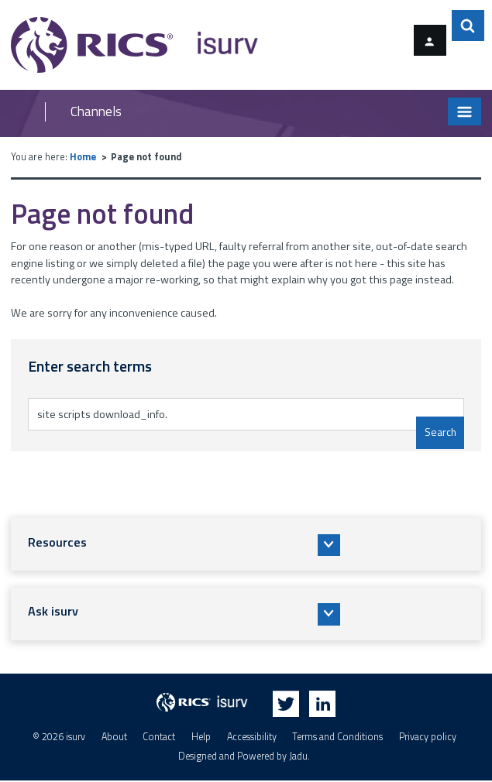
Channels (96, 112)
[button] (245, 544)
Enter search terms (92, 397)
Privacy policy (427, 738)
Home (83, 156)
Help (201, 738)
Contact (159, 738)
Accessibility (252, 738)
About (114, 738)
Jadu (298, 756)
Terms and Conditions (337, 738)
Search (439, 432)
